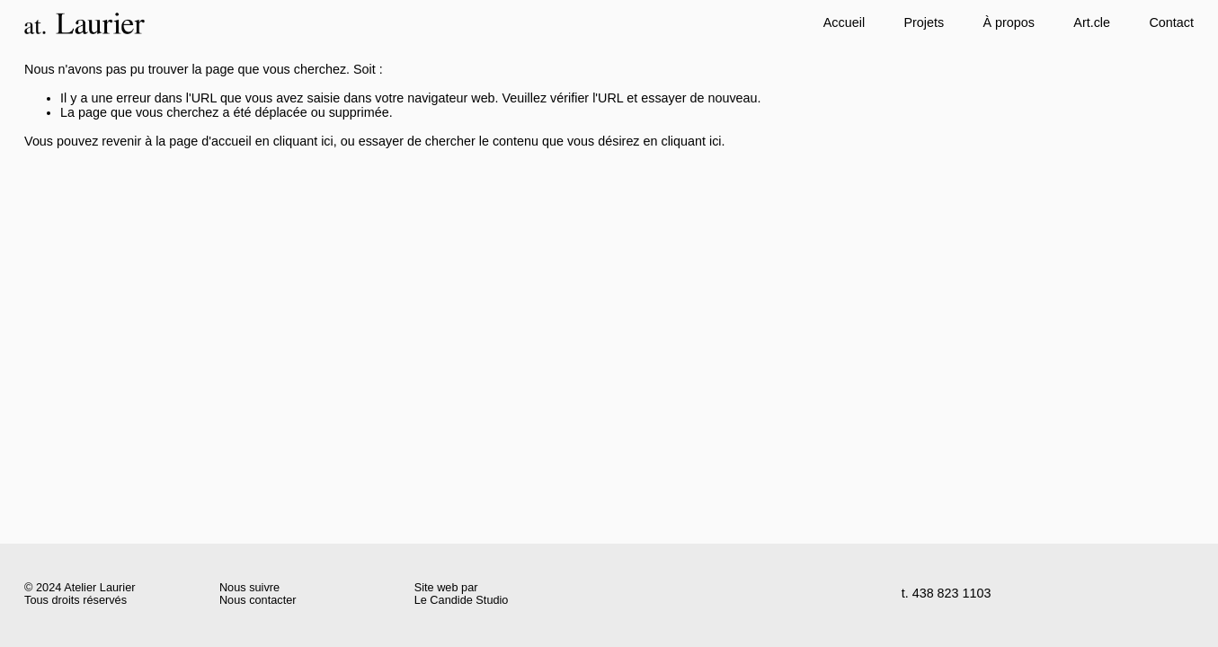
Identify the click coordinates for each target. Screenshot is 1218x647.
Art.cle (1091, 22)
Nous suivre (249, 587)
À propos (1009, 22)
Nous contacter (258, 600)
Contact (1171, 22)
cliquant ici (303, 141)
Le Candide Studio (461, 600)
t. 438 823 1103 (946, 593)
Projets (923, 22)
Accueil (844, 22)
